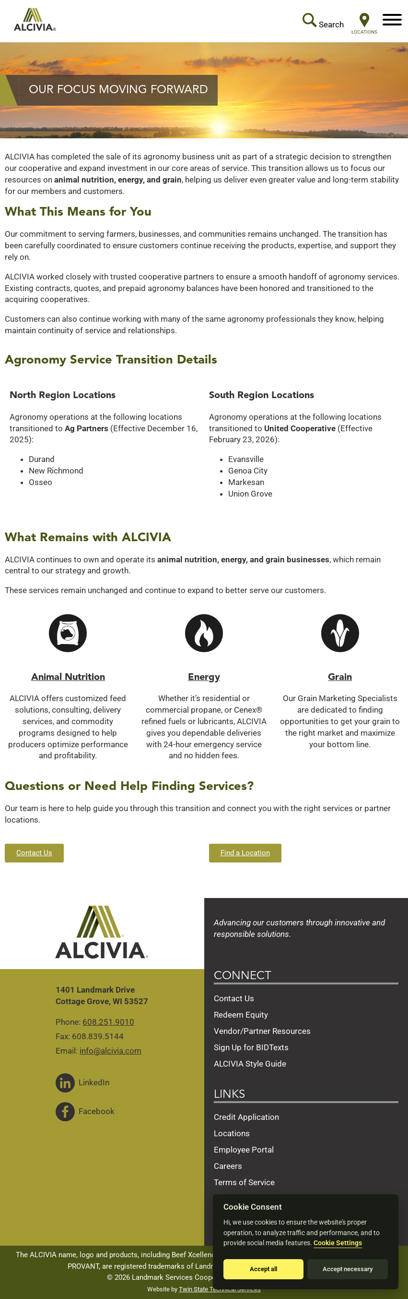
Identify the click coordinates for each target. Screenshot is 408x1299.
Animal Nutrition (68, 677)
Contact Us (234, 998)
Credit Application (246, 1117)
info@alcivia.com (110, 1051)
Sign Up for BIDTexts (251, 1047)
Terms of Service (244, 1182)
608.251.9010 (108, 1022)
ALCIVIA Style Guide (250, 1063)
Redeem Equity (241, 1015)
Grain (340, 677)
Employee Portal (244, 1149)
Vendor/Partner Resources (262, 1031)
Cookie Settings (338, 1243)
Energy (204, 677)
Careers (228, 1166)
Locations (232, 1133)
